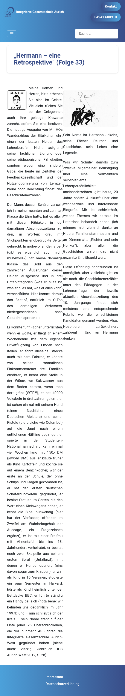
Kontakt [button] (111, 6)
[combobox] (96, 33)
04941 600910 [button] (105, 17)
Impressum (54, 677)
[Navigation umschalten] (11, 34)
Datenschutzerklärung (62, 684)
